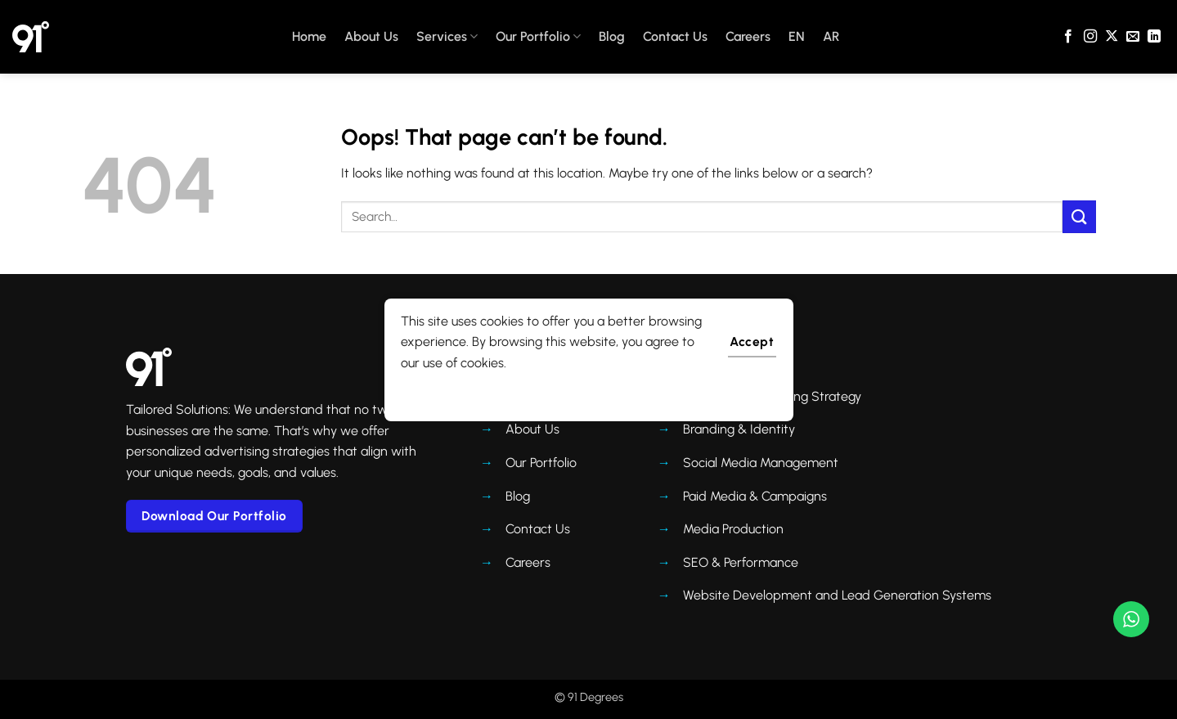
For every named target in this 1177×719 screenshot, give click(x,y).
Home (309, 36)
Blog (612, 36)
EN (796, 36)
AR (831, 36)
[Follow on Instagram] (1090, 36)
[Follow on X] (1111, 36)
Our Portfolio (538, 37)
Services (447, 37)
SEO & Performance (740, 562)
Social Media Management (760, 462)
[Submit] (1078, 216)
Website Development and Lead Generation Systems (837, 595)
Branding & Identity (739, 429)
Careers (748, 36)
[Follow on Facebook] (1068, 36)
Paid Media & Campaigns (755, 496)
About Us (371, 36)
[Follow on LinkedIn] (1154, 36)
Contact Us (675, 36)
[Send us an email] (1132, 36)
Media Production (733, 529)
